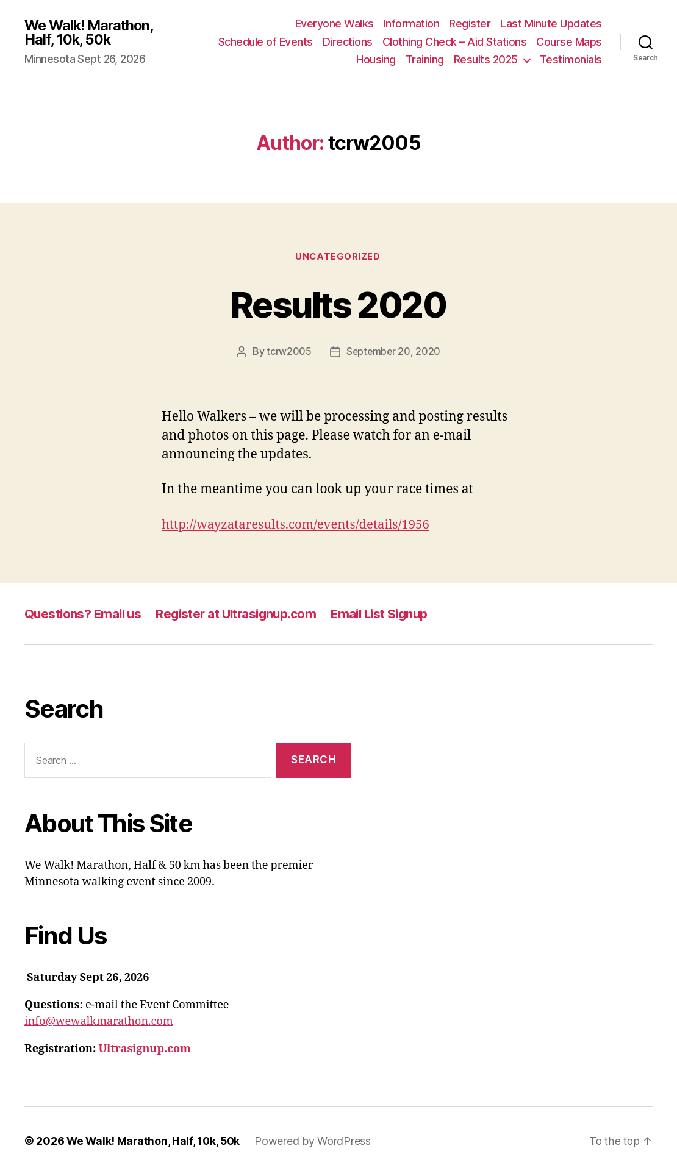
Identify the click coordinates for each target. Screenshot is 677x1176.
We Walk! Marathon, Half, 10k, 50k (91, 32)
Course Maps (569, 41)
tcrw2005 (288, 352)
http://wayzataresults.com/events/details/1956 (300, 524)
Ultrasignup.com (145, 1049)
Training (425, 59)
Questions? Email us (84, 613)
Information (412, 23)
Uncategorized (338, 257)
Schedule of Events (265, 41)
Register (469, 23)
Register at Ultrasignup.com (242, 613)
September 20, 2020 (393, 352)
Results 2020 (338, 303)
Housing (376, 59)
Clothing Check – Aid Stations (454, 41)
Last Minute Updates (551, 23)
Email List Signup (390, 613)
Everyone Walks (334, 23)
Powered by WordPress (316, 1141)
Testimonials (571, 59)
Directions (348, 41)
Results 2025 (486, 59)
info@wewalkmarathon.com (98, 1022)
